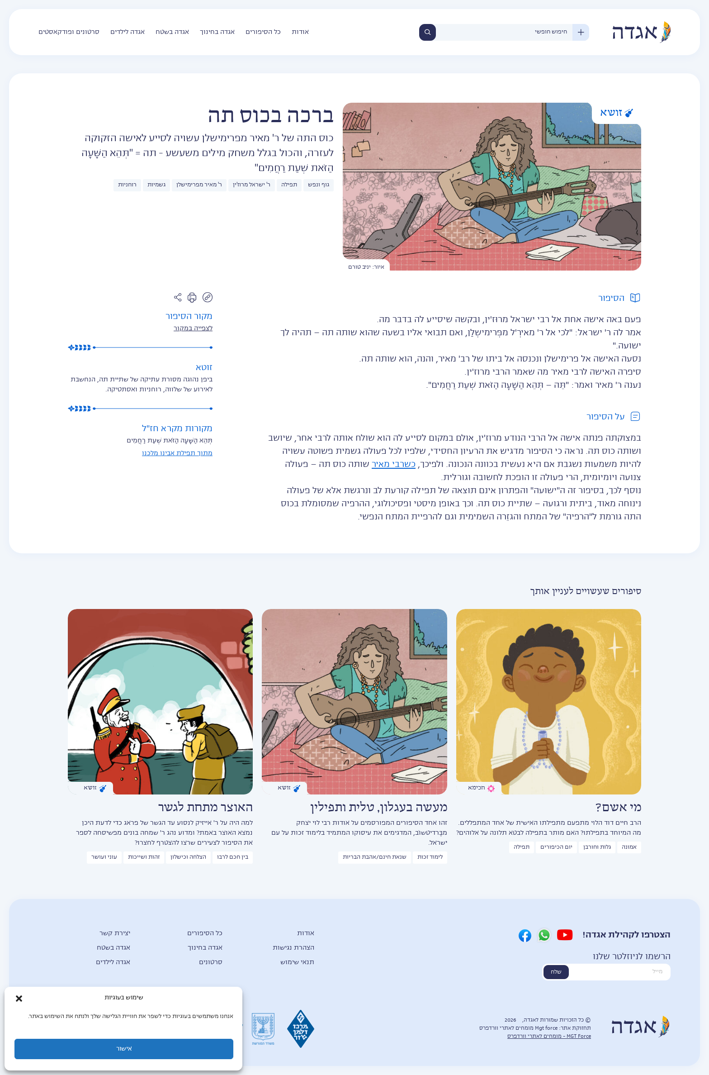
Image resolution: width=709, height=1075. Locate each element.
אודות (300, 32)
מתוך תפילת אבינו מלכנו (177, 453)
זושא (616, 113)
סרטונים (210, 962)
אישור (124, 1049)
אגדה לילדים (127, 32)
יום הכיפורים (556, 847)
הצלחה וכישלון (188, 857)
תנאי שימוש (297, 962)
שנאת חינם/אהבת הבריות (374, 857)
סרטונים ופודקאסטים (68, 32)
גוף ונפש (318, 185)
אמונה (629, 847)
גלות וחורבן (597, 847)
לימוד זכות (430, 857)
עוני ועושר (104, 857)
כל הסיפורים (263, 32)
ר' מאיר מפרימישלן (199, 185)
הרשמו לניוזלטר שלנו (632, 956)
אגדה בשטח (172, 32)
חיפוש (427, 32)
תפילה (289, 185)
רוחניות (127, 185)
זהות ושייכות (144, 857)
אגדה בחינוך (217, 32)
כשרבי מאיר (394, 464)
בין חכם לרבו (232, 857)
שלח (556, 972)
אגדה (641, 32)
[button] (19, 998)
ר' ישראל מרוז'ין (251, 185)
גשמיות (156, 185)
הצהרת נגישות (293, 948)
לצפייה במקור (193, 328)
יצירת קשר (114, 933)
